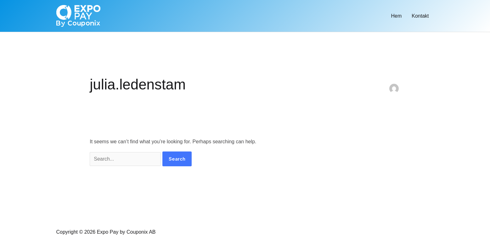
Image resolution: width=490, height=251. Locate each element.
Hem (396, 16)
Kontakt (420, 16)
